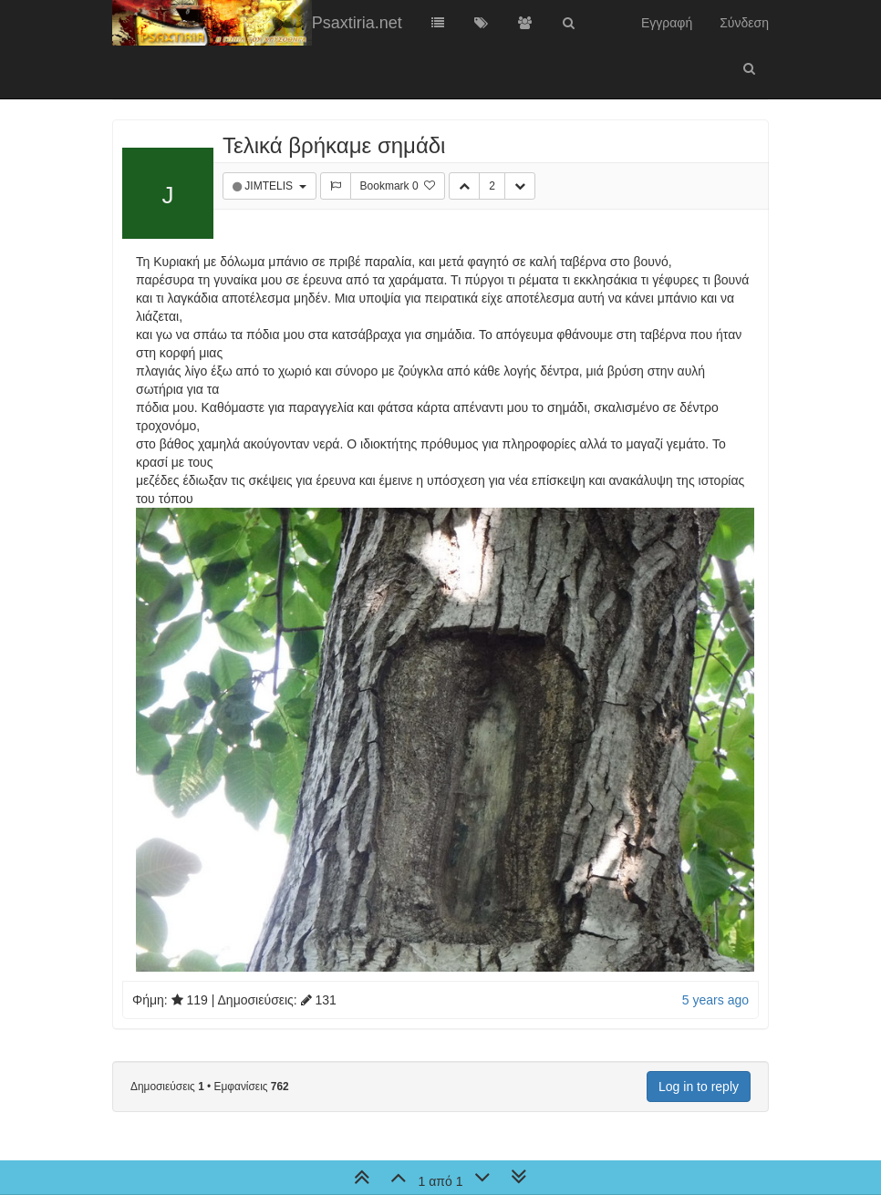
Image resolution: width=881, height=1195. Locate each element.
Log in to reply (698, 1086)
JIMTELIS (269, 186)
